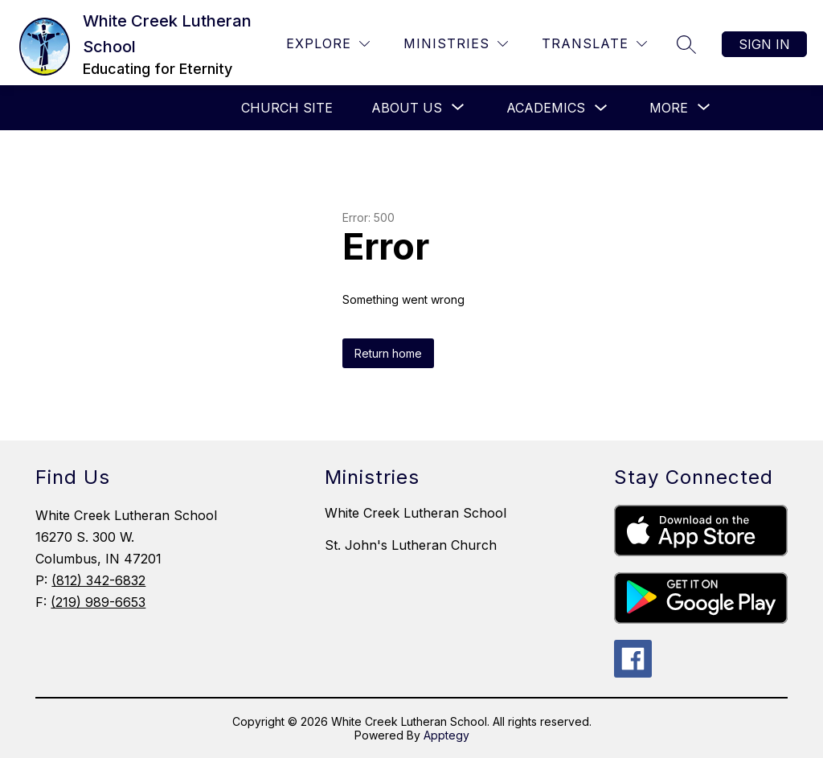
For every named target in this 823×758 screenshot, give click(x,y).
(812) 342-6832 (98, 580)
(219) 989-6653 (98, 602)
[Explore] (328, 44)
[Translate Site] (594, 44)
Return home (388, 353)
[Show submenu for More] (668, 107)
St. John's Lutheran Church (411, 545)
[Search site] (686, 44)
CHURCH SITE (287, 108)
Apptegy (446, 735)
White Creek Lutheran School (415, 513)
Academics (545, 108)
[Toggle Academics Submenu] (601, 108)
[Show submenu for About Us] (406, 107)
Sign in (764, 44)
